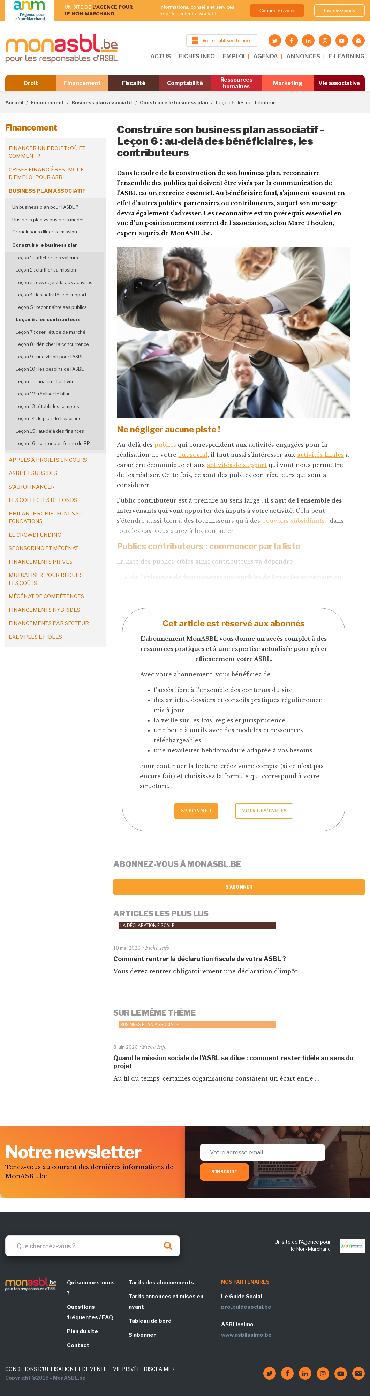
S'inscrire (224, 1171)
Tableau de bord (150, 1321)
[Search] (92, 1245)
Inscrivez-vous (339, 10)
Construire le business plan (174, 102)
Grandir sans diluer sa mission (44, 232)
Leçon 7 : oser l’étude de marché (50, 332)
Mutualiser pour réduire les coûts (47, 579)
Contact (78, 1345)
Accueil (14, 102)
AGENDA (265, 56)
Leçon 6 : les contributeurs (48, 319)
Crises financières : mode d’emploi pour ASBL (46, 173)
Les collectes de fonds (43, 500)
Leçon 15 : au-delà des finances (50, 431)
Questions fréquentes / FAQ (90, 1312)
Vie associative (339, 83)
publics (165, 444)
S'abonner (239, 887)
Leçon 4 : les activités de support (51, 294)
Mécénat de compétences (46, 596)
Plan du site (82, 1331)
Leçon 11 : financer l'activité (45, 381)
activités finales (320, 454)
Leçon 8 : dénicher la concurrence (52, 344)
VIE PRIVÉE (126, 1369)
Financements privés (41, 562)
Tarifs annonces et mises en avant (166, 1301)
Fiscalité (133, 83)
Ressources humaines (236, 83)
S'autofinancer (32, 487)
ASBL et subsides (33, 473)
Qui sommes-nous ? (91, 1287)
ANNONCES (303, 56)
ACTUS (160, 56)
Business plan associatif (102, 102)
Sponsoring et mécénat (43, 548)
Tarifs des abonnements (161, 1282)
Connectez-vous (277, 10)
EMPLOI (234, 56)
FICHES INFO (196, 56)
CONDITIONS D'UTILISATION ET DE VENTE (56, 1369)
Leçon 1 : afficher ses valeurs (47, 257)
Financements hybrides (44, 610)
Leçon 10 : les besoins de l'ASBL (50, 369)
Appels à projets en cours (48, 460)
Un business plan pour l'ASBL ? (45, 207)
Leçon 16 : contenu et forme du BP (53, 443)
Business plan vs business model (47, 219)
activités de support (237, 464)
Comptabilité (185, 83)
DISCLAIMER (159, 1369)
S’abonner (196, 811)
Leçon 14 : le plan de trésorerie (49, 418)
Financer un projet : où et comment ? (47, 152)
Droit (31, 83)
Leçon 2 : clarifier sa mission (46, 270)
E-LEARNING (347, 56)
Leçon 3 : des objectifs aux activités (54, 282)
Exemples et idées (35, 637)
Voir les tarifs (264, 811)
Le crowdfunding (35, 535)
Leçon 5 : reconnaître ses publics (51, 307)
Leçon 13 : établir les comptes (47, 406)
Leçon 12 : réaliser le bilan (43, 393)
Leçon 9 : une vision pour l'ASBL (50, 356)
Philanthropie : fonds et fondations (46, 518)
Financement (82, 83)
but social (192, 454)
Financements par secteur (49, 623)
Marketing (287, 83)
